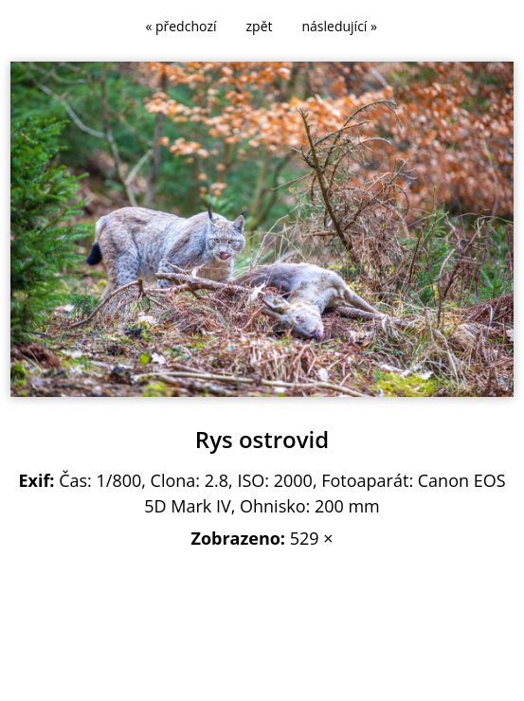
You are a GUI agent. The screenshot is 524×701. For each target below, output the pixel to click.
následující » (339, 26)
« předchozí (180, 26)
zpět (259, 26)
